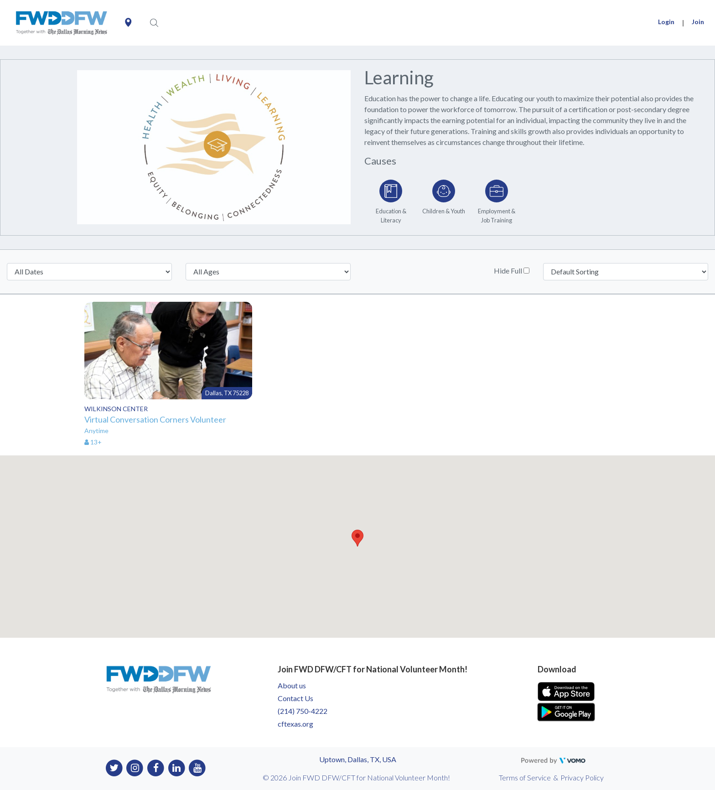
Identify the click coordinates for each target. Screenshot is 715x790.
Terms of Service (525, 777)
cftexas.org (295, 723)
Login (666, 22)
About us (292, 685)
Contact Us (295, 698)
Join (698, 22)
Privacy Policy (582, 777)
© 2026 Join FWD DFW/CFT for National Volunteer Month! (356, 777)
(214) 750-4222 (302, 711)
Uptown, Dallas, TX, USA (357, 759)
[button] (357, 538)
